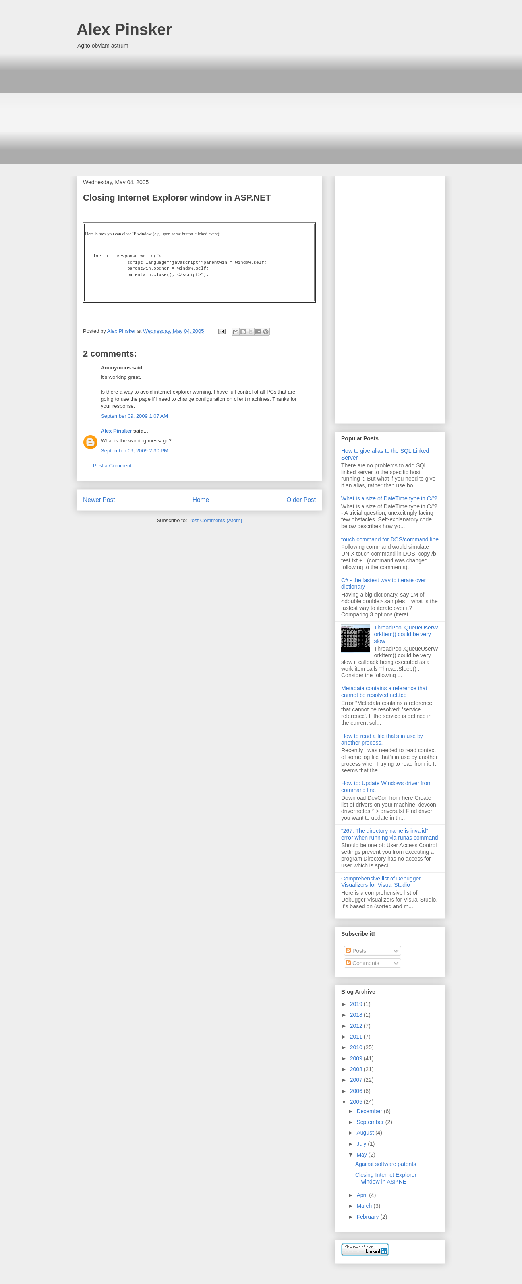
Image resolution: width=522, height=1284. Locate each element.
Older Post (301, 499)
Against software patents (385, 1164)
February (368, 1217)
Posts (356, 951)
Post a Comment (112, 466)
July (362, 1144)
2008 (357, 1069)
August (365, 1133)
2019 (357, 1004)
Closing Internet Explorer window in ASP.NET (385, 1178)
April (362, 1195)
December (369, 1111)
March (364, 1206)
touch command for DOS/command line (390, 539)
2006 (357, 1091)
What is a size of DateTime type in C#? (389, 498)
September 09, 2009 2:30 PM (134, 451)
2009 (357, 1058)
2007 (357, 1080)
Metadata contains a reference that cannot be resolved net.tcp (384, 691)
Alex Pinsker (124, 29)
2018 (357, 1015)
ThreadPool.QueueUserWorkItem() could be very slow (406, 634)
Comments (362, 963)
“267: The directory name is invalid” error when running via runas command (389, 834)
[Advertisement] (261, 108)
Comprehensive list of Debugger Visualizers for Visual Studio (381, 881)
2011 (357, 1036)
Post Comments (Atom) (215, 520)
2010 (357, 1047)
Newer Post (99, 499)
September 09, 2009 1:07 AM (134, 416)
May (362, 1154)
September (370, 1122)
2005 (357, 1102)
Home (201, 499)
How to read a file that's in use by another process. (382, 739)
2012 (357, 1026)
